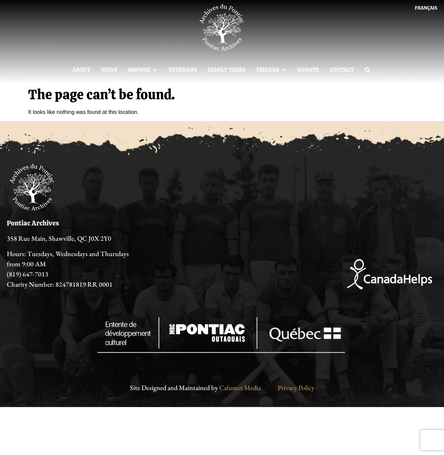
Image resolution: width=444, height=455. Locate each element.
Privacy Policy (296, 387)
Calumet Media (240, 387)
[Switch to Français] (426, 8)
